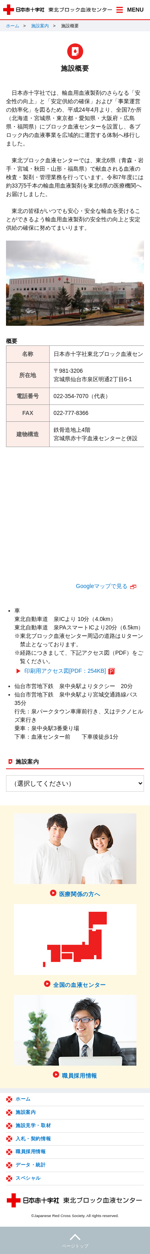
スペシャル (28, 1178)
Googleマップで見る (102, 586)
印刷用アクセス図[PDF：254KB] (65, 671)
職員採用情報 (31, 1151)
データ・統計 (31, 1165)
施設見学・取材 (33, 1125)
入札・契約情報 (33, 1139)
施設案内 (40, 25)
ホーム (12, 25)
